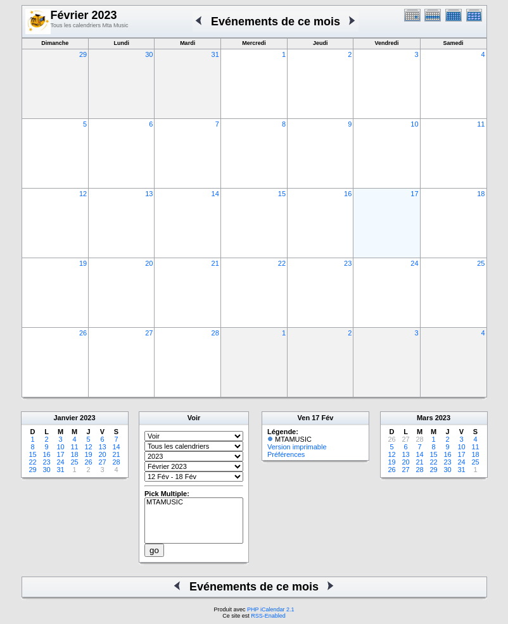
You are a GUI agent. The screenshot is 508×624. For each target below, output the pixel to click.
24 (414, 263)
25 (481, 263)
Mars (425, 417)
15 (282, 193)
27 (149, 333)
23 (348, 263)
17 (414, 193)
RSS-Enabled (268, 616)
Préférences (286, 454)
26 (83, 333)
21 (215, 263)
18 (481, 193)
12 (83, 193)
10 (414, 124)
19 (83, 263)
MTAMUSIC (194, 502)
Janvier (65, 417)
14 (215, 193)
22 (282, 263)
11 (481, 124)
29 (83, 54)
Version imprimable (297, 447)
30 (149, 54)
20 (149, 263)
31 (215, 54)
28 (215, 333)
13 (149, 193)
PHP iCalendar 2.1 (270, 609)
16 (348, 193)
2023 (87, 417)
